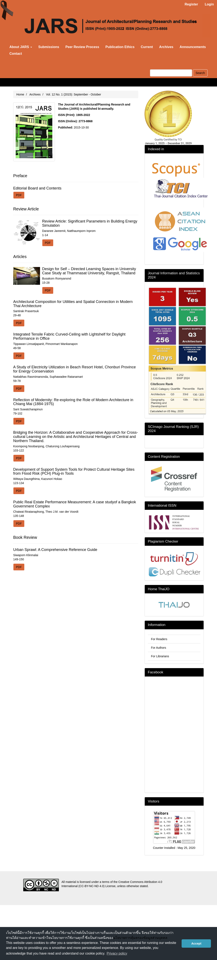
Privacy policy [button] (117, 953)
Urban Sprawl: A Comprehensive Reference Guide (55, 550)
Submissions (48, 47)
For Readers (159, 639)
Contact (15, 53)
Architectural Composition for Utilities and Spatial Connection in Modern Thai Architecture (73, 304)
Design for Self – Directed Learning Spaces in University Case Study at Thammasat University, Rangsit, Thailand (89, 271)
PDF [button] (19, 195)
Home (20, 94)
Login (209, 4)
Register (191, 4)
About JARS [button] (20, 47)
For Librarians (160, 656)
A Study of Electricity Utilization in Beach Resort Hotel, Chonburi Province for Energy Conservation (74, 369)
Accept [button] (196, 943)
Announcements (193, 47)
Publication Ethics (119, 47)
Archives (166, 47)
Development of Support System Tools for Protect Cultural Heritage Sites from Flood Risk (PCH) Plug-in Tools (73, 471)
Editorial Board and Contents (37, 188)
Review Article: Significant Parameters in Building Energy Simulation (89, 223)
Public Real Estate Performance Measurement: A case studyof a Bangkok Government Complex (74, 504)
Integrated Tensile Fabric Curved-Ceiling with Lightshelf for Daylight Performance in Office (69, 336)
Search (200, 73)
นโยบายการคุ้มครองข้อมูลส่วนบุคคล (140, 938)
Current (147, 47)
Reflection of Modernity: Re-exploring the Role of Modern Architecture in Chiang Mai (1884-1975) (73, 402)
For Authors (158, 647)
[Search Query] (171, 72)
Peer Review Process (82, 47)
